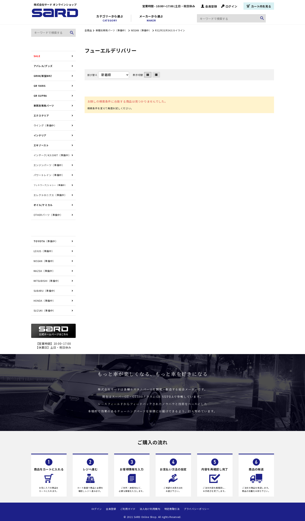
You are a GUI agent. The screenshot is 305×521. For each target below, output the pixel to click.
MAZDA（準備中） (44, 271)
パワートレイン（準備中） (49, 175)
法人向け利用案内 (150, 508)
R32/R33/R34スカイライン (170, 30)
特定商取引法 (172, 508)
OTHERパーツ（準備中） (48, 214)
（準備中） (46, 241)
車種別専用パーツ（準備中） (111, 30)
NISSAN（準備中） (141, 30)
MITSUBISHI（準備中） (47, 280)
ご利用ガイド (128, 508)
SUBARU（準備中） (45, 290)
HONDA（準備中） (44, 300)
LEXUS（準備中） (44, 251)
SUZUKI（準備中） (45, 310)
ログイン (229, 6)
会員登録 (209, 6)
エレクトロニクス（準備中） (50, 195)
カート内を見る (259, 6)
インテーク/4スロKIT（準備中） (52, 155)
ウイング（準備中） (45, 125)
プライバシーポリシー (196, 508)
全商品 (88, 30)
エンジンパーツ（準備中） (49, 165)
